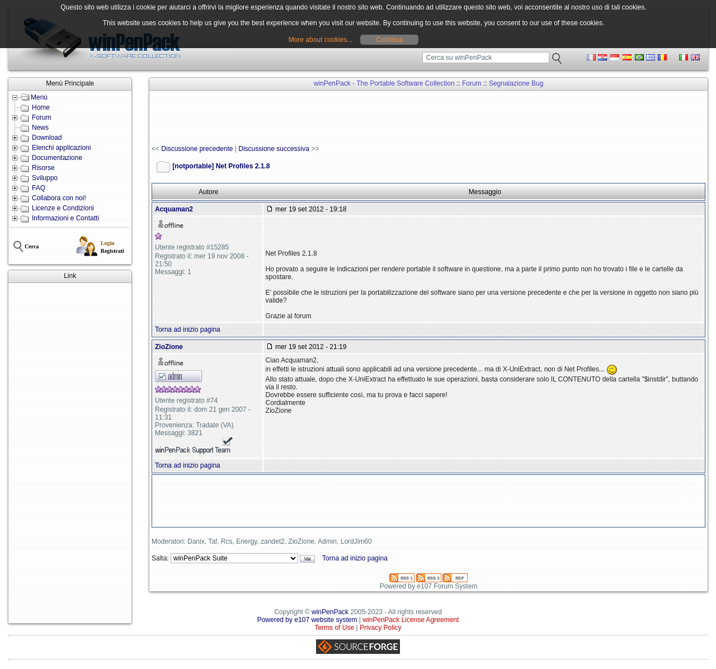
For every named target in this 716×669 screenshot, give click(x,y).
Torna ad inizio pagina (187, 329)
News (40, 127)
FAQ (38, 188)
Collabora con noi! (59, 198)
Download (47, 138)
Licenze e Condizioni (63, 208)
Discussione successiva (273, 149)
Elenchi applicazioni (61, 148)
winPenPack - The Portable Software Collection (384, 83)
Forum (41, 117)
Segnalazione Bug (516, 83)
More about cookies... (321, 40)
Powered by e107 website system (307, 620)
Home (41, 107)
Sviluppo (45, 178)
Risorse (43, 168)
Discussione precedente (197, 149)
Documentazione (57, 158)
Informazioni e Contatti (65, 218)
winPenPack (330, 612)
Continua (389, 40)
